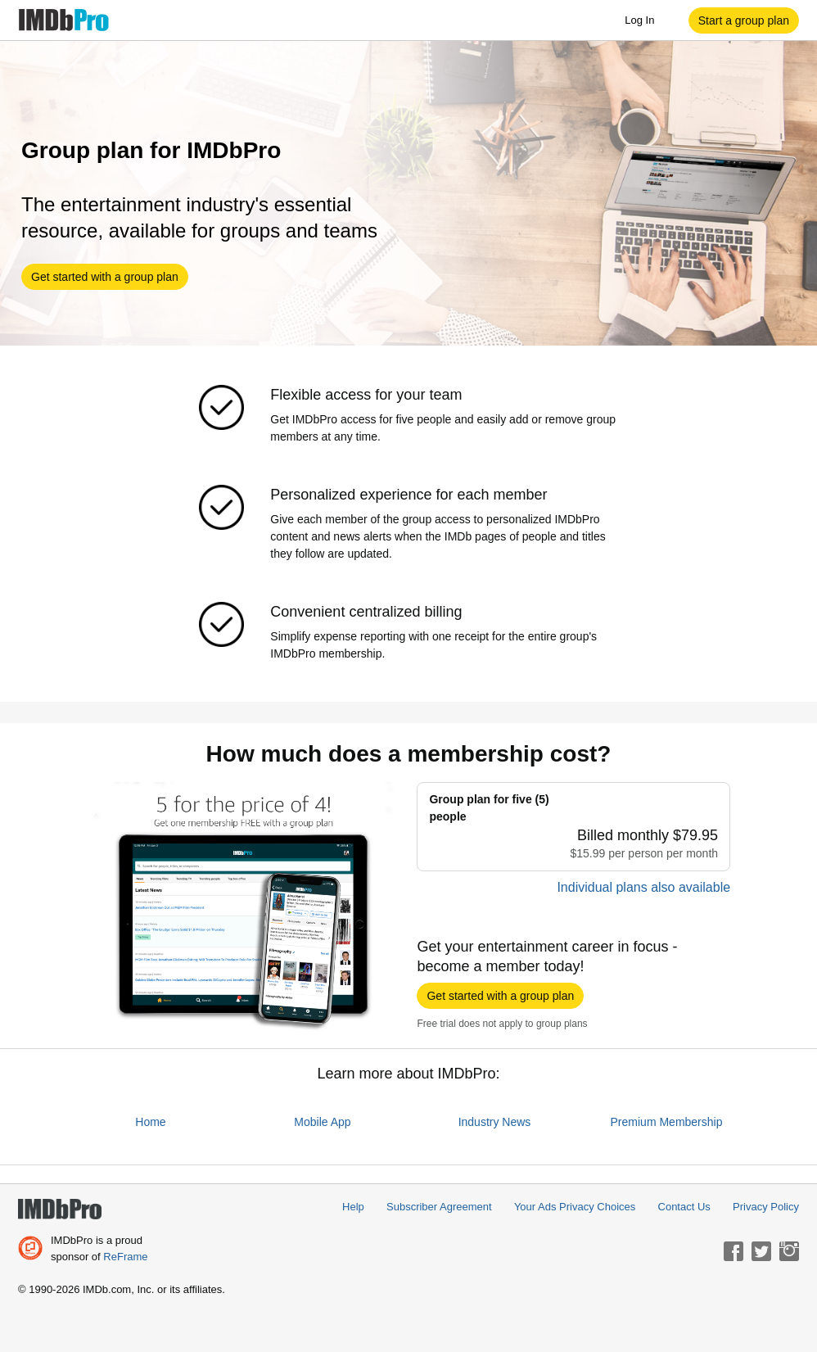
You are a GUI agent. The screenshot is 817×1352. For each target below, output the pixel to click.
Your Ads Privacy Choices (574, 1207)
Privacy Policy (766, 1207)
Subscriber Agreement (439, 1207)
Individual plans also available (643, 887)
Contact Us (684, 1207)
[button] (743, 20)
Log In (647, 20)
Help (353, 1207)
